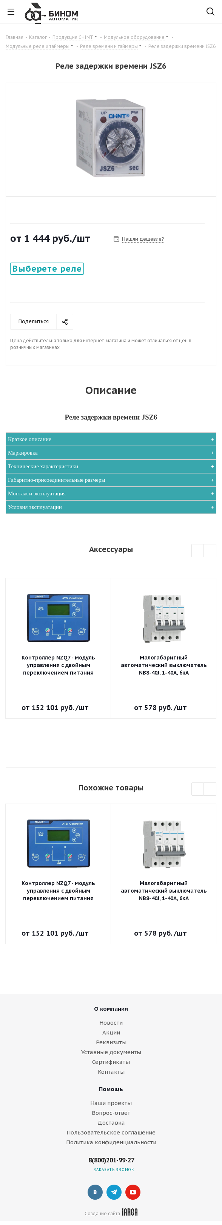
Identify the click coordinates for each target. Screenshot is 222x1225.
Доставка (111, 1122)
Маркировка (23, 453)
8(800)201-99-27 (111, 1160)
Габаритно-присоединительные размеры (56, 480)
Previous (198, 551)
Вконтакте (95, 1192)
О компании (111, 1008)
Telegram (114, 1192)
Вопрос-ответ (111, 1112)
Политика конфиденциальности (111, 1142)
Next (210, 551)
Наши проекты (111, 1103)
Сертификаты (111, 1061)
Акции (111, 1032)
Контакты (111, 1071)
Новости (111, 1022)
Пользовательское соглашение (111, 1132)
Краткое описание (29, 439)
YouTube (132, 1192)
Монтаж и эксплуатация (37, 493)
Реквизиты (111, 1042)
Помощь (111, 1089)
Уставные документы (111, 1052)
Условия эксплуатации (35, 507)
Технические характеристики (43, 466)
